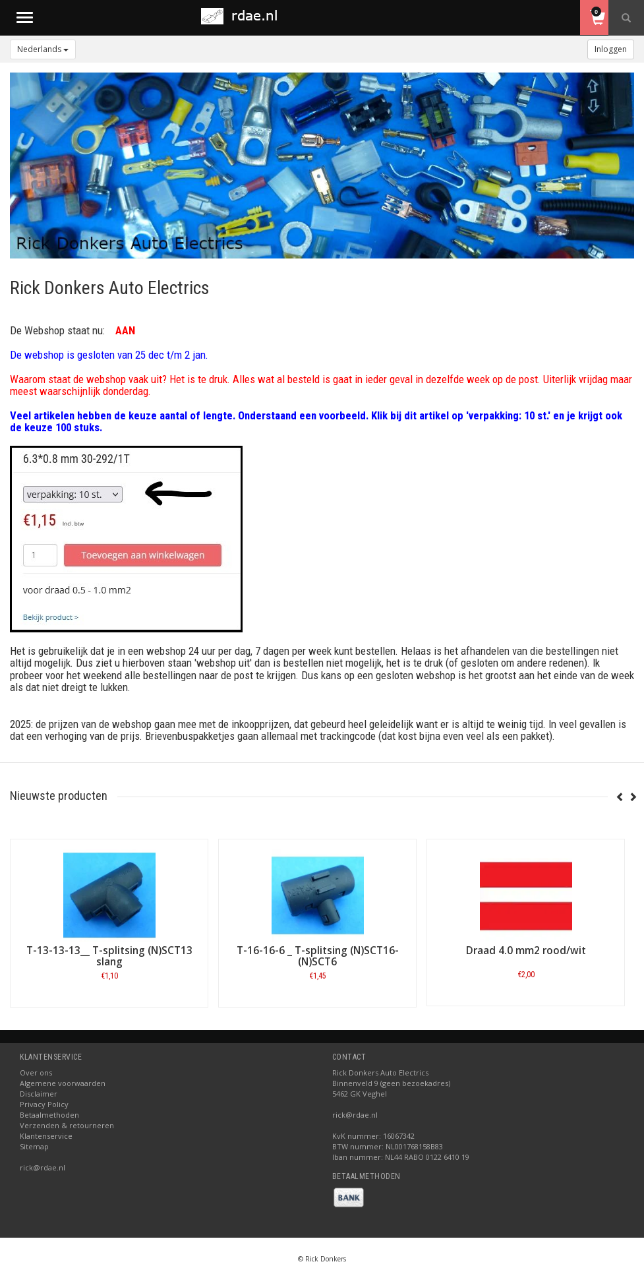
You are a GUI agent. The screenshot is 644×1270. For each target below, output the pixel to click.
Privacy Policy (44, 1104)
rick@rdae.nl (42, 1167)
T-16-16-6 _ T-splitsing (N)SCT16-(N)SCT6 (318, 956)
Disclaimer (38, 1094)
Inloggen (611, 49)
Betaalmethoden (49, 1115)
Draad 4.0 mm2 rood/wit (526, 950)
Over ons (36, 1072)
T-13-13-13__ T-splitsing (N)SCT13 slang (109, 956)
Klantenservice (46, 1136)
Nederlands (43, 49)
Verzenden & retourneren (67, 1125)
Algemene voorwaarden (62, 1083)
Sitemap (34, 1146)
